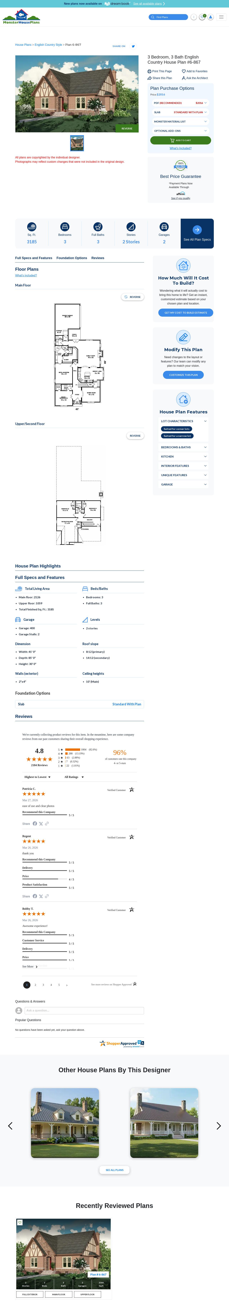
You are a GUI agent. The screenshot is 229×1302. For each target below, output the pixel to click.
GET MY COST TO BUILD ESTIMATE (186, 312)
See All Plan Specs (197, 233)
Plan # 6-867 (98, 1274)
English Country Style (49, 44)
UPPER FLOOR (87, 1295)
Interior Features (175, 465)
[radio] (79, 749)
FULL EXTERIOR (29, 1295)
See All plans (114, 1169)
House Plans (23, 44)
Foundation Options (72, 258)
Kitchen (167, 456)
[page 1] (26, 985)
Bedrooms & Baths (176, 447)
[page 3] (43, 985)
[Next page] (67, 985)
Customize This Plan (183, 374)
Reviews (97, 258)
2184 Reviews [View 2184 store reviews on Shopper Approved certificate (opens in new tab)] (43, 765)
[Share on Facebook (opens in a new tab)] (35, 824)
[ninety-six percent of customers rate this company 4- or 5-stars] (120, 756)
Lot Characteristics (177, 421)
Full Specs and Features (33, 258)
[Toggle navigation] (221, 17)
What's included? (26, 275)
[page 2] (35, 985)
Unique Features (174, 475)
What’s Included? (181, 148)
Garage (167, 484)
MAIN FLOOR (59, 1295)
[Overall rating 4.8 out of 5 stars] (39, 759)
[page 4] (51, 985)
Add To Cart (180, 140)
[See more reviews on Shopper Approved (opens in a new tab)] (47, 823)
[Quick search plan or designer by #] (168, 17)
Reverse (127, 128)
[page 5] (59, 985)
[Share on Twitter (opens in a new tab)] (41, 823)
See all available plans (149, 4)
